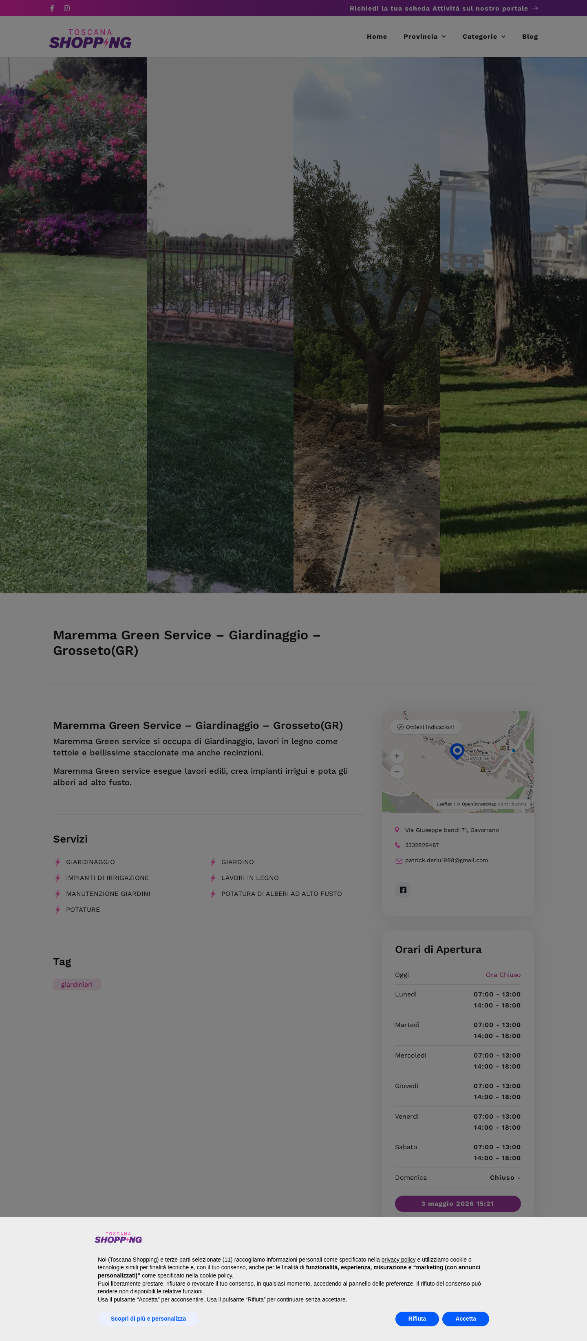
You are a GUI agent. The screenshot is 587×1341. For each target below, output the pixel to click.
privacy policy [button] (399, 1259)
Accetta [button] (465, 1318)
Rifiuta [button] (417, 1318)
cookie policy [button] (216, 1275)
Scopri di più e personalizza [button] (148, 1318)
